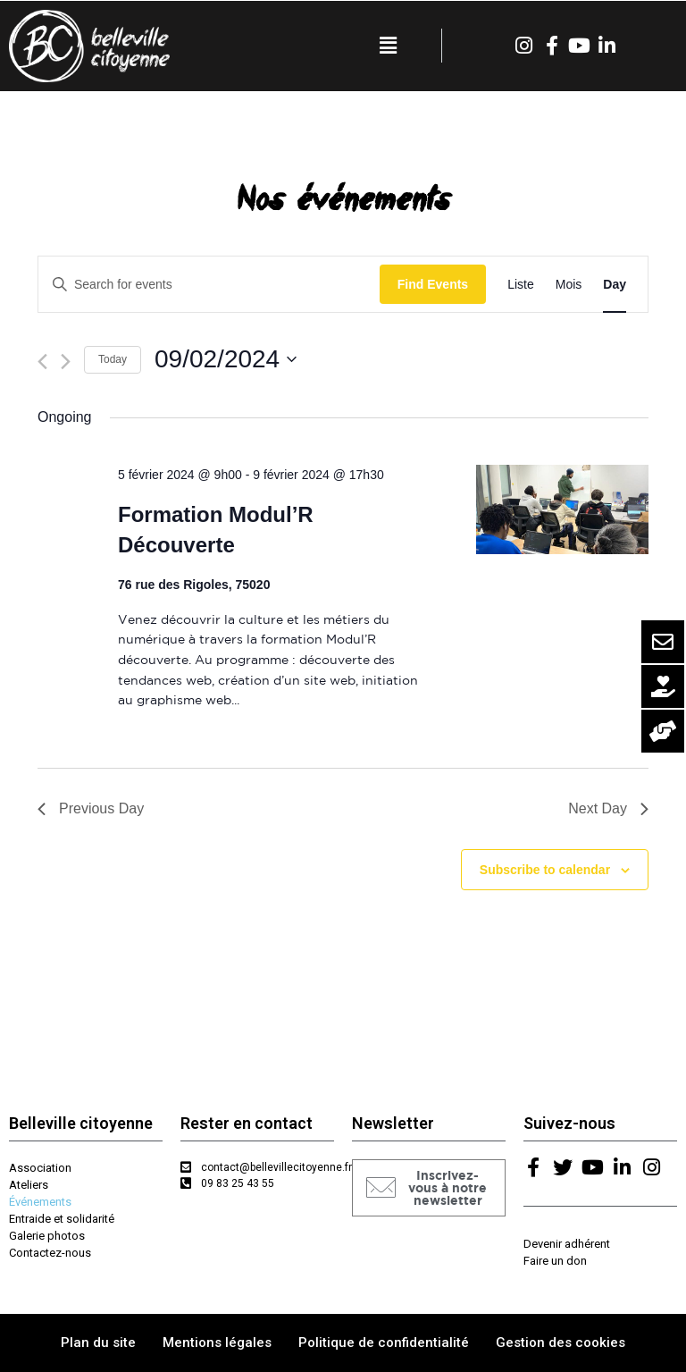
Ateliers (28, 1184)
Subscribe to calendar (545, 870)
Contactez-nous (50, 1252)
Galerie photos (47, 1235)
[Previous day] (42, 361)
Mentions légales (217, 1342)
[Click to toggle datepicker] (226, 359)
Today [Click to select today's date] (112, 359)
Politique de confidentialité (383, 1342)
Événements (40, 1201)
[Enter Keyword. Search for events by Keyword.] (209, 285)
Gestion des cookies (560, 1342)
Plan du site (98, 1342)
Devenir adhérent (566, 1243)
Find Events (432, 284)
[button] (429, 1187)
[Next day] (66, 361)
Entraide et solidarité (61, 1218)
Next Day (608, 808)
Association (40, 1167)
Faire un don (555, 1260)
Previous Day (91, 808)
